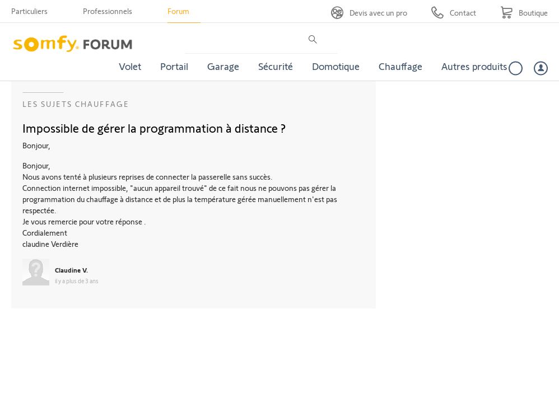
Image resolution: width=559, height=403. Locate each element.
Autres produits (474, 66)
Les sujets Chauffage (75, 104)
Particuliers (29, 11)
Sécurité (275, 66)
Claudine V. (71, 270)
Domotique (336, 66)
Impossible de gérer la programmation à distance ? (154, 127)
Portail (174, 66)
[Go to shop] (524, 12)
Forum (178, 11)
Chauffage (400, 66)
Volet (130, 66)
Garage (223, 66)
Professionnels (107, 11)
